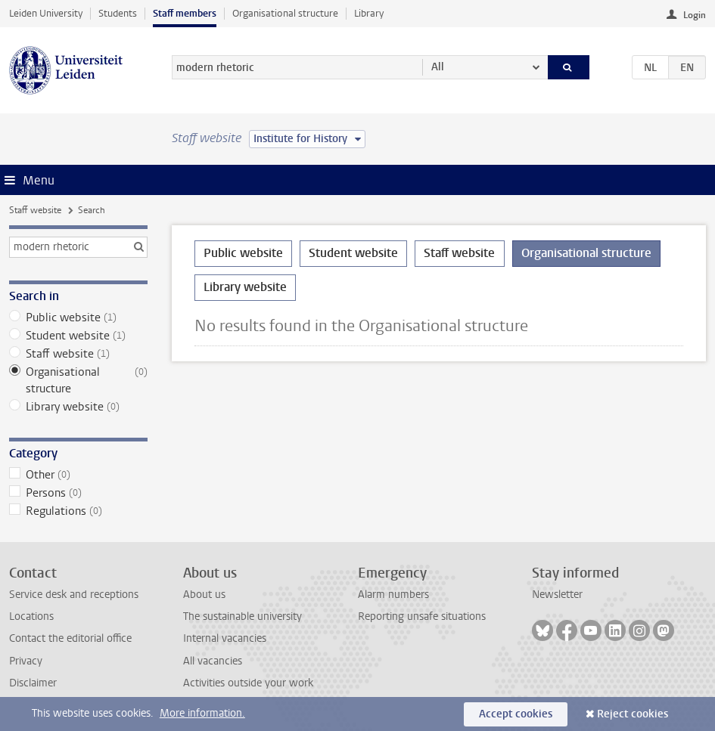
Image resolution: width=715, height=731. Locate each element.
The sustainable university (242, 616)
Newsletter (557, 594)
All (437, 67)
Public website (78, 317)
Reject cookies (632, 714)
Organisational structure (285, 13)
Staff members (184, 13)
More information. (202, 713)
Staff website (35, 210)
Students (117, 13)
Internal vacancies (224, 638)
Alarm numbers (393, 594)
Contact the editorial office (70, 638)
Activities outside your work (248, 683)
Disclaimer (33, 683)
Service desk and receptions (73, 594)
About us (204, 594)
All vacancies (212, 661)
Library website (78, 406)
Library (369, 13)
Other (78, 474)
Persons (78, 493)
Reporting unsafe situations (422, 616)
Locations (31, 616)
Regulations (78, 511)
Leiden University (45, 13)
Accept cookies (515, 714)
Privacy (25, 661)
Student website (78, 335)
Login (694, 15)
